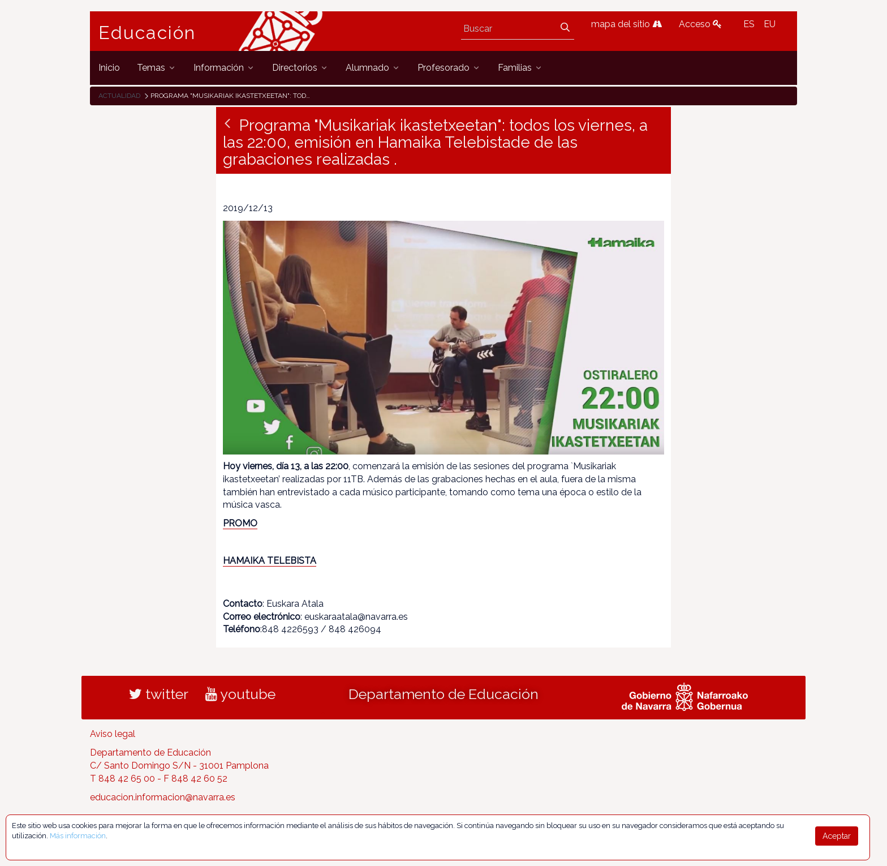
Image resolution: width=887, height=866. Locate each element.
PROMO (240, 523)
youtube (240, 693)
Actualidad (119, 96)
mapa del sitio (626, 24)
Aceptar (837, 836)
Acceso (700, 24)
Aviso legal (112, 733)
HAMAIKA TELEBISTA (269, 560)
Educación (147, 33)
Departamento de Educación (443, 693)
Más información (78, 835)
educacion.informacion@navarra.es (162, 797)
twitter (158, 693)
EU (770, 24)
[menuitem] (109, 67)
